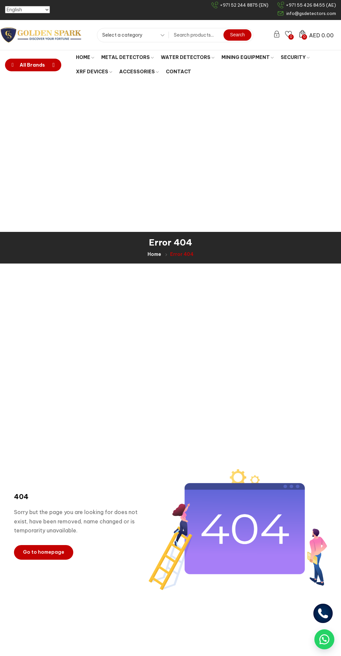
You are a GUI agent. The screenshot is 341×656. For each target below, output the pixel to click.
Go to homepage (43, 399)
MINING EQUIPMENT (247, 57)
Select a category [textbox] (122, 35)
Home (154, 101)
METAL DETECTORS (127, 57)
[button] (324, 639)
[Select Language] (27, 9)
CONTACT (178, 72)
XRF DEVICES (94, 72)
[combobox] (131, 36)
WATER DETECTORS (187, 57)
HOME (85, 57)
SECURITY (295, 57)
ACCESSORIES (139, 72)
